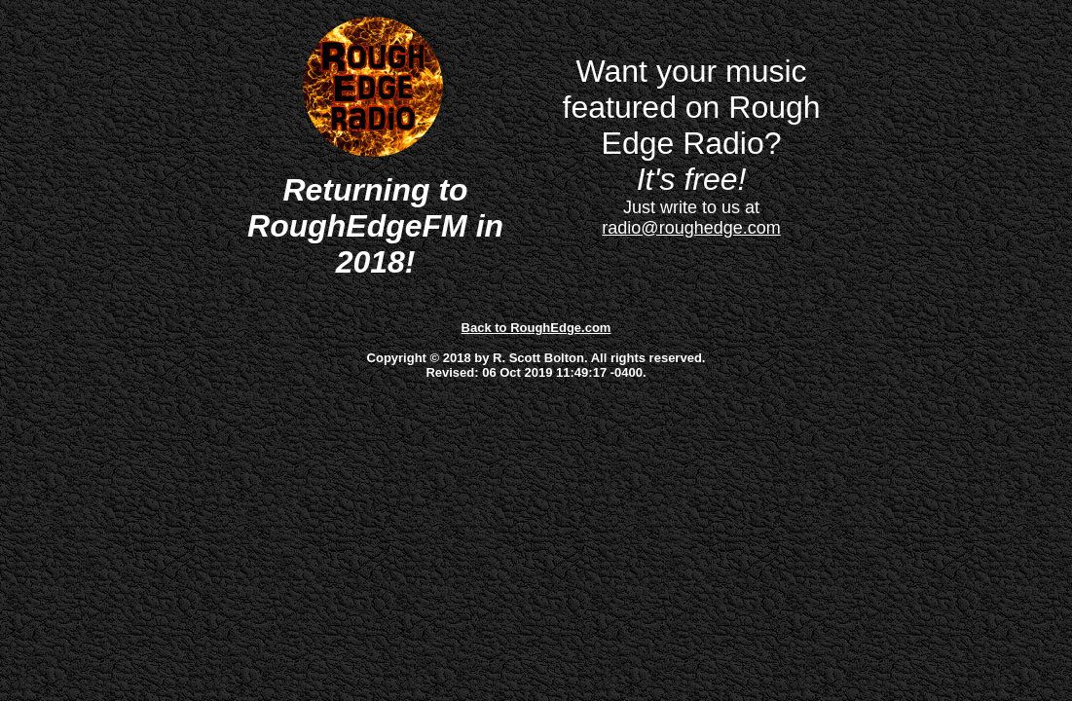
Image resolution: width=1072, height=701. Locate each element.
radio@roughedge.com (691, 228)
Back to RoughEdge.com (536, 327)
